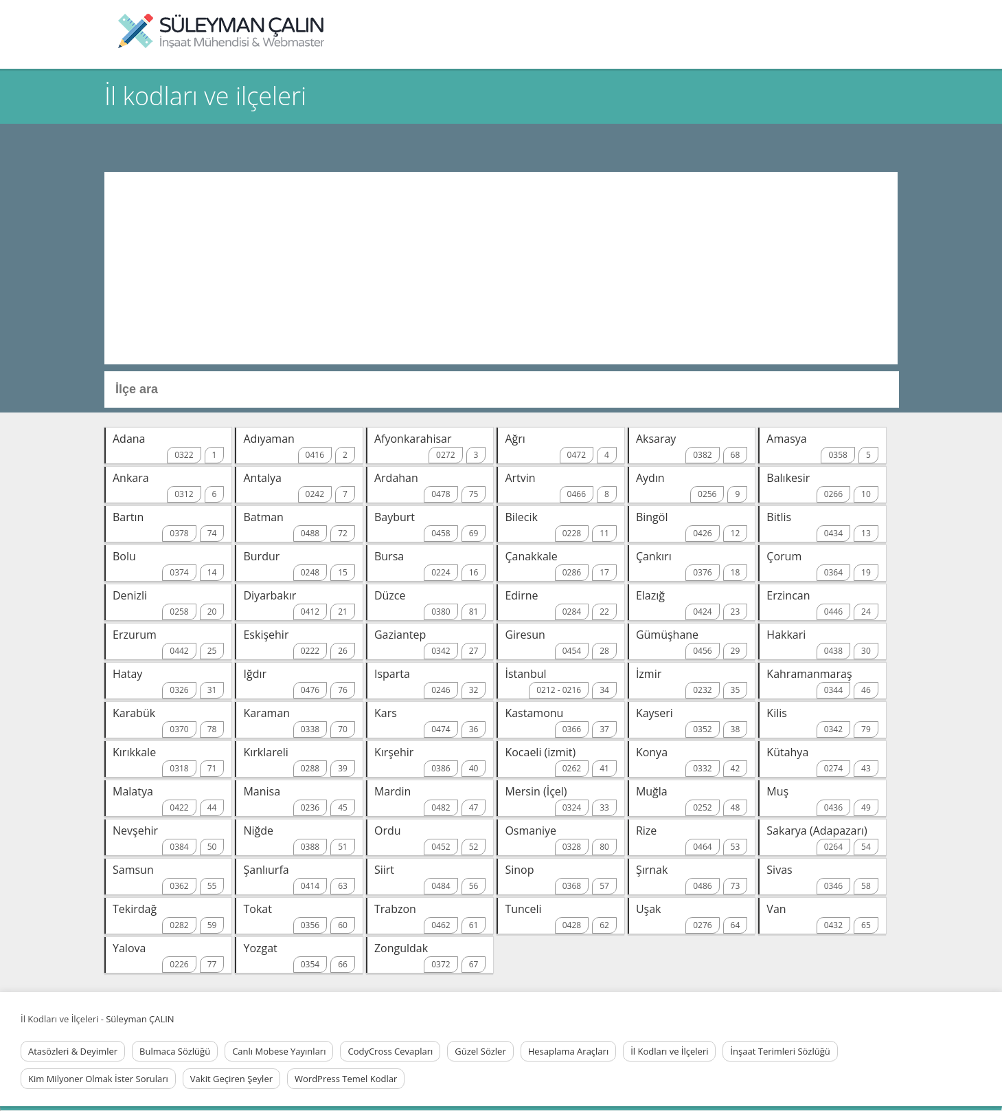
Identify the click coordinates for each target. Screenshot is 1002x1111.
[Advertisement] (501, 268)
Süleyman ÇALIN (140, 1019)
